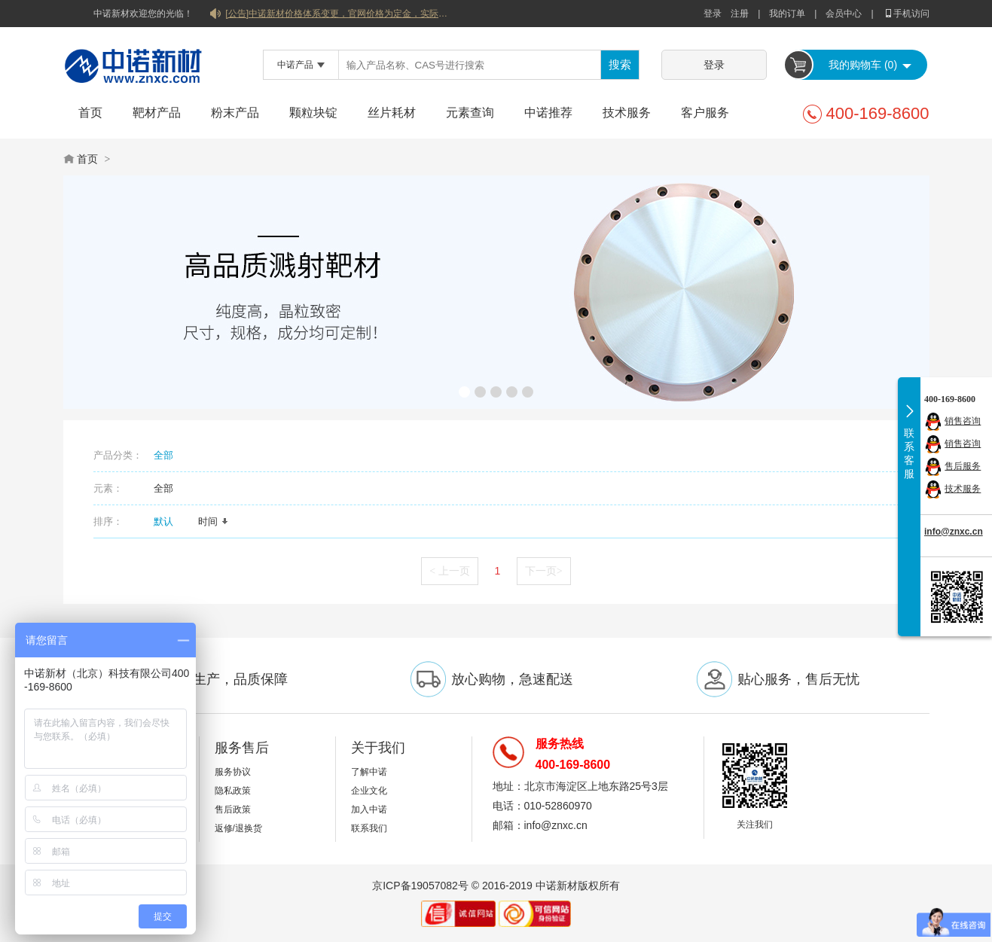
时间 (213, 521)
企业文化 (369, 790)
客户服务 (705, 112)
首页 (90, 112)
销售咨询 (963, 421)
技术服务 (627, 112)
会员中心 (844, 13)
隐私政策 (233, 790)
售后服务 (963, 466)
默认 (169, 521)
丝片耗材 (392, 112)
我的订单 (787, 13)
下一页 (544, 571)
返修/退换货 (238, 828)
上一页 (449, 571)
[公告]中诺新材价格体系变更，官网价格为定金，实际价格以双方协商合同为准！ (338, 13)
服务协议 (233, 772)
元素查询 (470, 112)
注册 (740, 13)
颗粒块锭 (313, 112)
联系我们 (369, 828)
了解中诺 (369, 772)
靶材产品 (157, 112)
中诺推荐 (548, 112)
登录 (713, 13)
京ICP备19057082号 (420, 886)
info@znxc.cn (953, 531)
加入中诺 (369, 809)
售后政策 (233, 809)
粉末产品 (235, 112)
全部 (163, 455)
